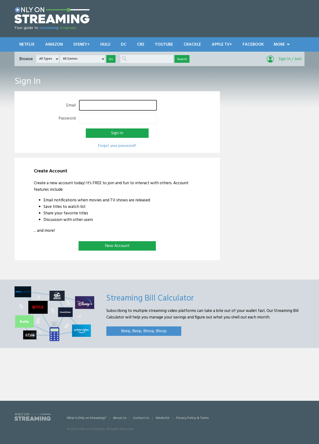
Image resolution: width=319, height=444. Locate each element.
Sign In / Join (290, 59)
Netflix (27, 44)
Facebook (253, 44)
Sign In (117, 133)
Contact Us (141, 418)
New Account (117, 246)
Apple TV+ (222, 44)
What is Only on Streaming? (86, 418)
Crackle (192, 44)
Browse (26, 59)
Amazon (54, 44)
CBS (140, 44)
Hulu (105, 44)
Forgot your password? (117, 146)
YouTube (164, 44)
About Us (119, 418)
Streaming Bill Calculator (150, 298)
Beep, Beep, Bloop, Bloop (144, 331)
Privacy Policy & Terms (192, 418)
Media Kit (163, 418)
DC (123, 44)
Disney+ (81, 44)
